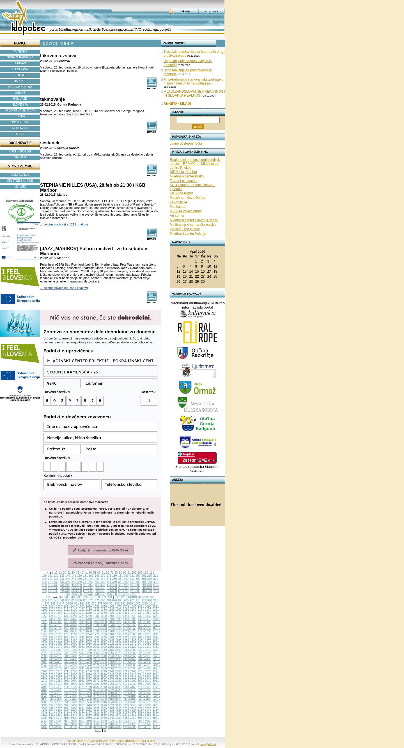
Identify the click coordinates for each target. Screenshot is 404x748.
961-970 (91, 603)
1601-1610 (85, 628)
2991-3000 (129, 680)
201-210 (147, 575)
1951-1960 (129, 640)
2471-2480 (70, 662)
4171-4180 (100, 727)
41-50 (88, 572)
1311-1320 (129, 615)
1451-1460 (100, 622)
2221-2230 (55, 652)
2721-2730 (85, 671)
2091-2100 (100, 646)
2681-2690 (144, 668)
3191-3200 (70, 690)
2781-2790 (55, 674)
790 (109, 597)
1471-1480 (129, 622)
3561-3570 (144, 702)
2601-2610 (144, 665)
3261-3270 (55, 693)
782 (61, 597)
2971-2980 (100, 680)
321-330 (53, 581)
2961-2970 (85, 680)
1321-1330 (144, 615)
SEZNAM (20, 157)
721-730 (77, 594)
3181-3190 (55, 690)
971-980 (103, 603)
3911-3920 (70, 717)
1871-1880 (129, 637)
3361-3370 (85, 696)
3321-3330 (144, 693)
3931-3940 (100, 717)
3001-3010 (144, 680)
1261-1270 (55, 615)
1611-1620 (100, 628)
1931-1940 (100, 640)
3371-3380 (100, 696)
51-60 (96, 572)
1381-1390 (114, 619)
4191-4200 (129, 727)
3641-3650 (144, 705)
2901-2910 (114, 677)
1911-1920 (70, 640)
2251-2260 (100, 652)
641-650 (77, 591)
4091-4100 (100, 724)
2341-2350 (114, 656)
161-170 (100, 575)
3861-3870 (114, 714)
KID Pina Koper (181, 193)
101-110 (143, 572)
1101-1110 (55, 609)
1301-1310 (114, 615)
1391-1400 (129, 619)
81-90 (122, 572)
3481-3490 (144, 699)
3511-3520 (70, 702)
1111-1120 (70, 609)
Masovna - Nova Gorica (187, 198)
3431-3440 (70, 699)
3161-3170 (144, 686)
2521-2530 (144, 662)
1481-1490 (144, 622)
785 (79, 597)
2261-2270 (114, 652)
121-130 (53, 575)
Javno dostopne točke (186, 143)
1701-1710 (114, 631)
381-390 (123, 581)
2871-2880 (70, 677)
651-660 (88, 591)
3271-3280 (70, 693)
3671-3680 (70, 708)
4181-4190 (114, 727)
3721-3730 (144, 708)
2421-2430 (114, 659)
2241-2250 (85, 652)
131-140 (65, 575)
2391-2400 (70, 659)
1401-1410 (144, 619)
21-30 (71, 572)
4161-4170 (85, 727)
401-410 (147, 581)
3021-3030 (55, 683)
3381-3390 (114, 696)
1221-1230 (114, 612)
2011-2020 (100, 643)
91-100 (132, 572)
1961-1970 (144, 640)
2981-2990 (114, 680)
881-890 (112, 600)
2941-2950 (55, 680)
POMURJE (20, 98)
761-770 (123, 594)
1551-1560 (129, 625)
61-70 (105, 572)
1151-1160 (129, 609)
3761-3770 (85, 711)
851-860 (77, 600)
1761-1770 (85, 634)
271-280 (112, 578)
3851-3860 (100, 714)
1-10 (55, 572)
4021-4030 (114, 720)
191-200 (135, 575)
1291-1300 (100, 615)
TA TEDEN (20, 51)
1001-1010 (141, 603)
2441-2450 (144, 659)
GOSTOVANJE (20, 174)
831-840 (53, 600)
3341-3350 (55, 696)
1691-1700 (100, 631)
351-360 (88, 581)
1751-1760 (70, 634)
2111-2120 (129, 646)
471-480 (112, 585)
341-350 (77, 581)
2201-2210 (144, 649)
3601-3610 (85, 705)
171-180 (112, 575)
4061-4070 (55, 724)
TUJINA (20, 116)
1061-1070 (114, 606)
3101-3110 (55, 686)
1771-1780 (100, 634)
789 (103, 597)
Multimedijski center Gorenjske (192, 225)
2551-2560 (70, 665)
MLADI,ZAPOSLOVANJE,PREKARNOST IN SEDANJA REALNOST (195, 93)
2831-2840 (129, 674)
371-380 (112, 581)
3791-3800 (129, 711)
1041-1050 (85, 606)
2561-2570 (85, 665)
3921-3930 (85, 717)
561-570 (100, 588)
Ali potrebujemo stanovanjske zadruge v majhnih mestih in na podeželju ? (193, 81)
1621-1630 (114, 628)
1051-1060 (100, 606)
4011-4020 (100, 720)
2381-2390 (55, 659)
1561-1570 (144, 625)
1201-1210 (85, 612)
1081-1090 (144, 606)
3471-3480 (129, 699)
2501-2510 (114, 662)
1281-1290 (85, 615)
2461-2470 (55, 662)
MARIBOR (20, 81)
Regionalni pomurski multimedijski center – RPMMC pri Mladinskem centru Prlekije (195, 164)
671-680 (112, 591)
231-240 (65, 578)
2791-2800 (70, 674)
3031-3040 (70, 683)
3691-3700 (100, 708)
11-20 (62, 572)
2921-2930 (144, 677)
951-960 (79, 603)
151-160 (88, 575)
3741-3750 (55, 711)
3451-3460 (100, 699)
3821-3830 (55, 714)
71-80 (114, 572)
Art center (177, 216)
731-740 (88, 594)
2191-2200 (129, 649)
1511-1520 (70, 625)
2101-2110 (114, 646)
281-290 (123, 578)
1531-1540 (100, 625)
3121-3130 (85, 686)
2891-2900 (100, 677)
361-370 (100, 581)
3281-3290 (85, 693)
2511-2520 (129, 662)
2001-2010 (85, 643)
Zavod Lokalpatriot (184, 181)
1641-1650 (144, 628)
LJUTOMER (20, 75)
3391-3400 (129, 696)
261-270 (100, 578)
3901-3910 (55, 717)
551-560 (88, 588)
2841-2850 (144, 674)
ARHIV (20, 134)
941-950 (68, 603)
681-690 (123, 591)
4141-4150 (55, 727)
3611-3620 (100, 705)
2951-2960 (70, 680)
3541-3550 (114, 702)
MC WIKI (20, 186)
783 (67, 597)
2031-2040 (129, 643)
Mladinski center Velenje (188, 234)
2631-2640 (70, 668)
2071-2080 (70, 646)
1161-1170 (144, 609)
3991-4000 (70, 720)
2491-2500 (100, 662)
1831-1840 (70, 637)
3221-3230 (114, 690)
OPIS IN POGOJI (20, 151)
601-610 (147, 588)
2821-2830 (114, 674)
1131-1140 (100, 609)
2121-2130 (144, 646)
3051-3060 (100, 683)
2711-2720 (70, 671)
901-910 (135, 600)
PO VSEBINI (20, 122)
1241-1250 (144, 612)
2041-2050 (144, 643)
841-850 (65, 600)
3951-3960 (129, 717)
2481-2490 (85, 662)
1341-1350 (55, 619)
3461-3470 (114, 699)
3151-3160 (129, 686)
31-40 (79, 572)
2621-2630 (55, 668)
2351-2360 (129, 656)
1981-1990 (55, 643)
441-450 (77, 585)
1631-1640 (129, 628)
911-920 (147, 600)
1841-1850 (85, 637)
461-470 (100, 585)
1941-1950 (114, 640)
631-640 (65, 591)
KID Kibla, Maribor (183, 172)
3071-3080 (129, 683)
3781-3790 (114, 711)
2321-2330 (85, 656)
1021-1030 (55, 606)
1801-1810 (144, 634)
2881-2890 (85, 677)
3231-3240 (129, 690)
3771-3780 (100, 711)
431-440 (65, 585)
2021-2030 (114, 643)
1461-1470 (114, 622)
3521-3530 (85, 702)
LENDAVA (20, 63)
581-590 (123, 588)
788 (97, 597)
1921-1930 (85, 640)
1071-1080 (129, 606)
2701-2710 (55, 671)
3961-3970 (144, 717)
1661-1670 (55, 631)
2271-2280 (129, 652)
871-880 (100, 600)
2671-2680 (129, 668)
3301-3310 (114, 693)
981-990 (114, 603)
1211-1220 (100, 612)
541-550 (77, 588)
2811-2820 (100, 674)
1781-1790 (114, 634)
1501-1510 (55, 625)
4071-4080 (70, 724)
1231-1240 (129, 612)
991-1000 (127, 603)
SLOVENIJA (20, 104)
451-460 (88, 585)
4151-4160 (70, 727)
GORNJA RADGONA (20, 57)
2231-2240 (70, 652)
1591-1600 (70, 628)
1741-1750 (55, 634)
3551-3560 (129, 702)
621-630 (53, 591)
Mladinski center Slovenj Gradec (194, 220)
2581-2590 (114, 665)
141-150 (77, 575)
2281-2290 (144, 652)
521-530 (53, 588)
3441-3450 (85, 699)
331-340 (65, 581)
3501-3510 (55, 702)
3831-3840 (70, 714)
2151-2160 (70, 649)
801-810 (132, 597)
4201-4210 (144, 727)
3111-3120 (70, 686)
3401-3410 (144, 696)
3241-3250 (144, 690)
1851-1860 (100, 637)
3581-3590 (55, 705)
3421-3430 (55, 699)
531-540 (65, 588)
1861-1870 (114, 637)
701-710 (147, 591)
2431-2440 (129, 659)
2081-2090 (85, 646)
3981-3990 (55, 720)
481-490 (123, 585)
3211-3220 (100, 690)
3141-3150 (114, 686)
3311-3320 (129, 693)
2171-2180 (100, 649)
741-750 (100, 594)
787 (91, 597)
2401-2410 (85, 659)
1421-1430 (55, 622)
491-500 (135, 585)
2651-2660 (100, 668)
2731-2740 (100, 671)
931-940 (56, 603)
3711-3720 (129, 708)
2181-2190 (114, 649)
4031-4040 (129, 720)
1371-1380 (100, 619)
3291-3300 (100, 693)
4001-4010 (85, 720)
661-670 (100, 591)
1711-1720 (129, 631)
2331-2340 (100, 656)
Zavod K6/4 (178, 202)
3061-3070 (114, 683)
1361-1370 (85, 619)
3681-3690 (85, 708)
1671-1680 (70, 631)
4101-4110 (114, 724)
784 (73, 597)
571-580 (112, 588)
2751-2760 (129, 671)
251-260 (88, 578)
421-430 (53, 585)
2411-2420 (100, 659)
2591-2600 (129, 665)
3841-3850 (85, 714)
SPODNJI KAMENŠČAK (20, 110)
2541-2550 (55, 665)
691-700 (135, 591)
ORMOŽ (20, 92)
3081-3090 (144, 683)
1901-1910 (55, 640)
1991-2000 (70, 643)
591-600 (135, 588)
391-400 (135, 581)
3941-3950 (114, 717)
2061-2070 (55, 646)
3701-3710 (114, 708)
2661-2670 (114, 668)
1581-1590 (55, 628)
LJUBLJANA (20, 69)
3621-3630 (114, 705)
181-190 (123, 575)
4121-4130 (144, 724)
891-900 (123, 600)
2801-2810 (85, 674)
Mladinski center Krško (187, 176)
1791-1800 (129, 634)
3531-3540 (100, 702)
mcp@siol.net (208, 744)
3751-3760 (70, 711)
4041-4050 (144, 720)
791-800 (120, 597)
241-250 (77, 578)
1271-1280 (70, 615)
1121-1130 (85, 609)
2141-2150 (55, 649)
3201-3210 (85, 690)
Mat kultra (177, 207)
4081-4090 (85, 724)
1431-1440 (70, 622)
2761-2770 (144, 671)
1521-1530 (85, 625)
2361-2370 (144, 656)
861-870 (88, 600)
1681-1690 (85, 631)
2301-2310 (55, 656)
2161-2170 (85, 649)
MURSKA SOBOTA (20, 86)
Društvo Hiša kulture (185, 229)
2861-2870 (55, 677)
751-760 (112, 594)
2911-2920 (129, 677)
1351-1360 (70, 619)
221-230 (53, 578)
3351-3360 (70, 696)
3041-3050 (85, 683)
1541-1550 (114, 625)
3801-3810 (144, 711)
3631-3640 (129, 705)
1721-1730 (144, 631)
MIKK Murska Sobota (185, 211)
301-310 (147, 578)
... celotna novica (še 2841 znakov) (64, 287)
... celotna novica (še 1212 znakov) (64, 224)
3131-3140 (100, 686)
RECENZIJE (20, 128)
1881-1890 (144, 637)
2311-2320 (70, 656)
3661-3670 (55, 708)
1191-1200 (70, 612)
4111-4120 (129, 724)
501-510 (147, 585)
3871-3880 (129, 714)
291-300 (135, 578)
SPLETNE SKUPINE (20, 180)
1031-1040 (70, 606)
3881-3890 (144, 714)
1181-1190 (55, 612)
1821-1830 (55, 637)
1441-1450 (85, 622)
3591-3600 (70, 705)
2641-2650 (85, 668)
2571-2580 (100, 665)
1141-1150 (114, 609)
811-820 (143, 597)
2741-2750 (114, 671)
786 (85, 597)
